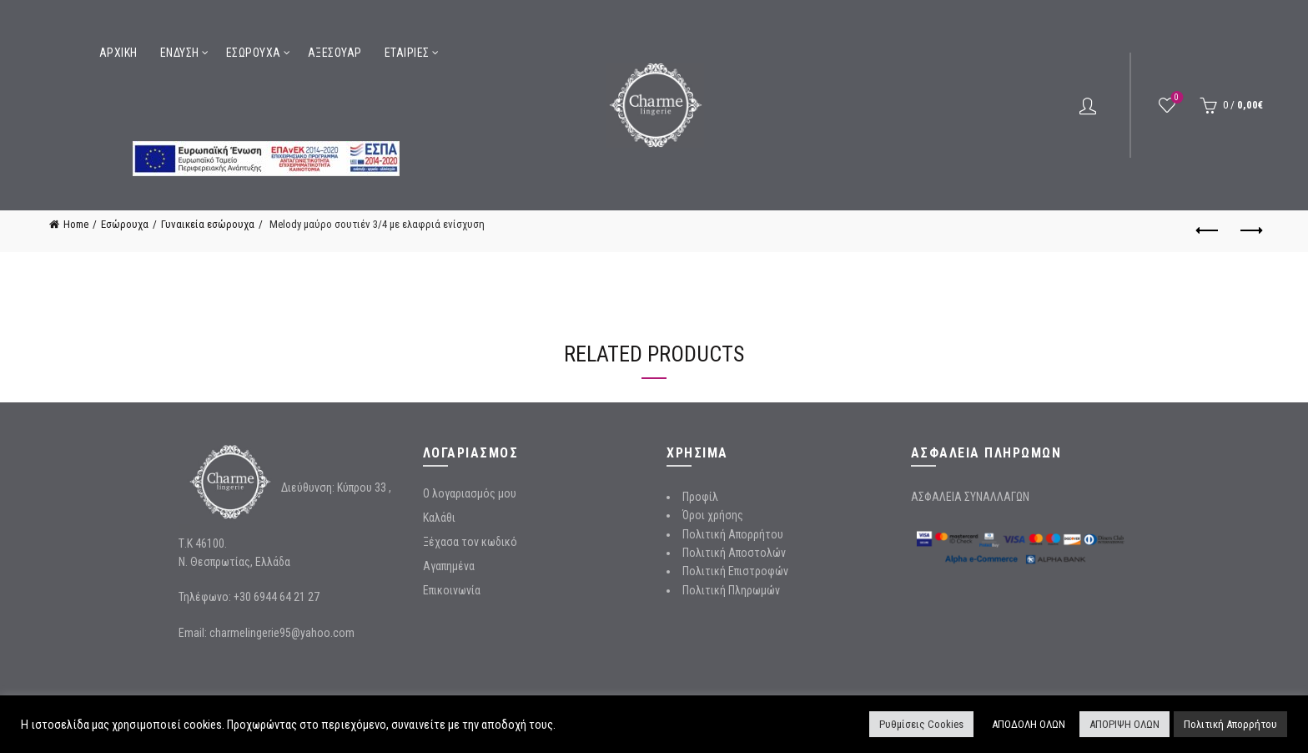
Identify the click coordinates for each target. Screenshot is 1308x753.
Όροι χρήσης (712, 515)
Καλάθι (439, 517)
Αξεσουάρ (335, 52)
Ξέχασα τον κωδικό (470, 541)
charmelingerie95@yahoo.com (282, 632)
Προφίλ (700, 496)
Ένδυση (179, 52)
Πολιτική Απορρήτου (732, 534)
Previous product (1208, 230)
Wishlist (1175, 98)
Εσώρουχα (253, 52)
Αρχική (118, 52)
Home (75, 224)
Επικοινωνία (451, 590)
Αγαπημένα (449, 566)
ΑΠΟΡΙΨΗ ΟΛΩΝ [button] (1124, 724)
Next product (1250, 230)
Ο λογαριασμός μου (469, 493)
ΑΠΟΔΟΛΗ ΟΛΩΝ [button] (1028, 724)
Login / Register (1087, 105)
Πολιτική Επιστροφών (735, 571)
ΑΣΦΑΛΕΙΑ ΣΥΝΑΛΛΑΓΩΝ (970, 496)
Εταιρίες (407, 52)
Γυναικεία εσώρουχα (207, 224)
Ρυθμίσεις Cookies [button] (921, 724)
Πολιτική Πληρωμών (731, 590)
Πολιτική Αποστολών (734, 552)
